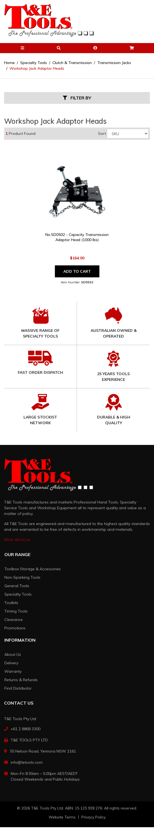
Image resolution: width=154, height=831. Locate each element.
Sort (102, 133)
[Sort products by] (128, 133)
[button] (22, 48)
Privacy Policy (93, 817)
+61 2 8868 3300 (25, 728)
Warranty (13, 671)
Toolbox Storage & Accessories (32, 568)
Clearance (13, 619)
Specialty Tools (18, 594)
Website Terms (62, 817)
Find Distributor (18, 688)
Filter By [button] (77, 98)
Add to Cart (77, 271)
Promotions (14, 628)
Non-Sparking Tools (22, 577)
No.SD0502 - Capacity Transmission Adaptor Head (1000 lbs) (77, 237)
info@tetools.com (27, 762)
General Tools (16, 585)
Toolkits (11, 602)
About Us (12, 654)
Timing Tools (16, 611)
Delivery (11, 662)
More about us (17, 539)
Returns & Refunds (21, 679)
